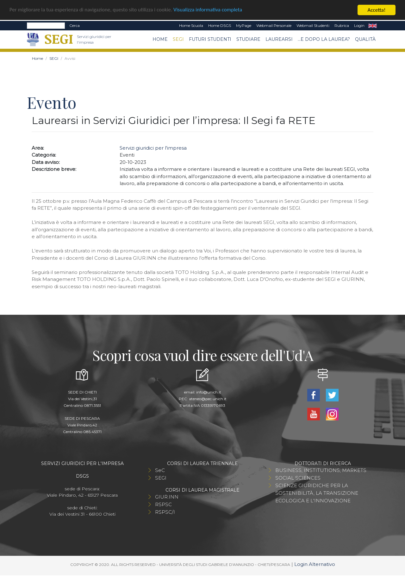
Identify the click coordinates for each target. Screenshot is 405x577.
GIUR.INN (166, 497)
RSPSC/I (165, 512)
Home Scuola (191, 25)
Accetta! (377, 10)
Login (359, 25)
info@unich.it (208, 392)
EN (372, 26)
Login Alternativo (314, 564)
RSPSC (163, 504)
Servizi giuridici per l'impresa (153, 148)
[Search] (46, 25)
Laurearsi (279, 39)
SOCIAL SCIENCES (298, 478)
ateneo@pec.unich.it (208, 398)
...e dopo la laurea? (324, 39)
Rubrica (341, 25)
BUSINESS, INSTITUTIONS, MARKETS (320, 470)
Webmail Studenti (312, 25)
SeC (160, 470)
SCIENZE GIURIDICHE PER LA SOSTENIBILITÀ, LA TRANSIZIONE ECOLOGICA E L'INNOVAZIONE (316, 493)
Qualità (365, 39)
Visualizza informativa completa (208, 10)
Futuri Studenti (210, 39)
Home (160, 39)
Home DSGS (219, 25)
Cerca (74, 25)
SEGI (178, 39)
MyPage (243, 25)
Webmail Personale (273, 25)
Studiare (248, 39)
